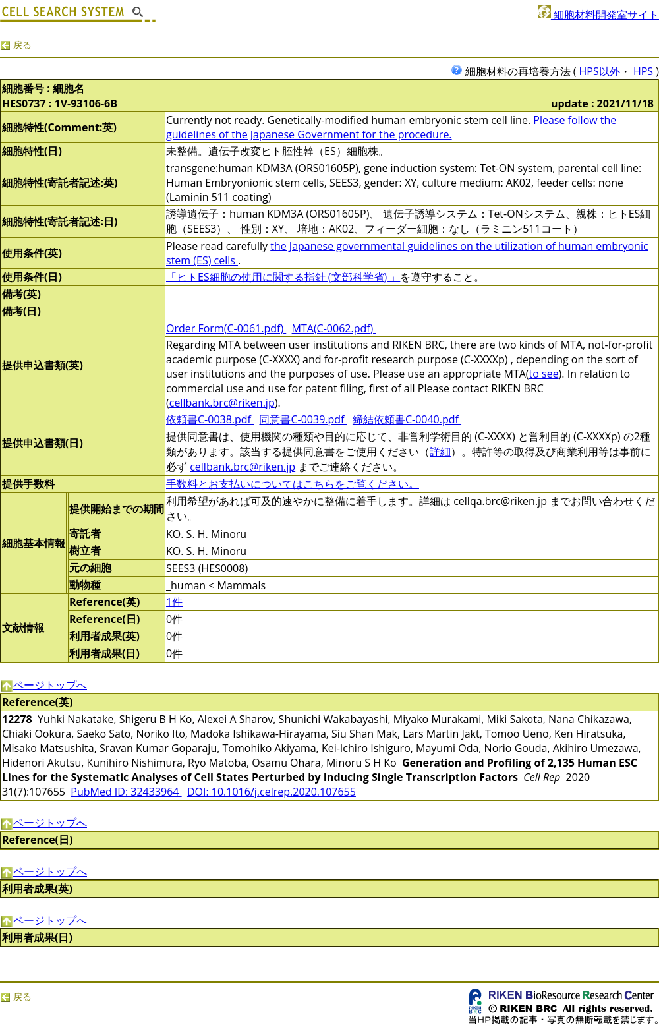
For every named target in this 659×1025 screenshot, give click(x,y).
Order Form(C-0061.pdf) (226, 328)
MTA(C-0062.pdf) (334, 328)
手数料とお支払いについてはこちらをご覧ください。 (292, 484)
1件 (174, 602)
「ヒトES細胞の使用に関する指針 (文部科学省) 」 (283, 277)
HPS (643, 71)
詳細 (440, 451)
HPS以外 (599, 71)
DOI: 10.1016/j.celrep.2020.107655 (271, 791)
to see (544, 373)
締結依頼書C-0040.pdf (407, 419)
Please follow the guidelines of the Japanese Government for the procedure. (391, 127)
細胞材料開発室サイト (598, 14)
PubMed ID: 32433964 (126, 791)
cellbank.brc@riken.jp (222, 402)
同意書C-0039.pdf (303, 419)
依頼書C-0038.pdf (210, 419)
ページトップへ (43, 685)
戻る (16, 44)
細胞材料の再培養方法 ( (515, 71)
